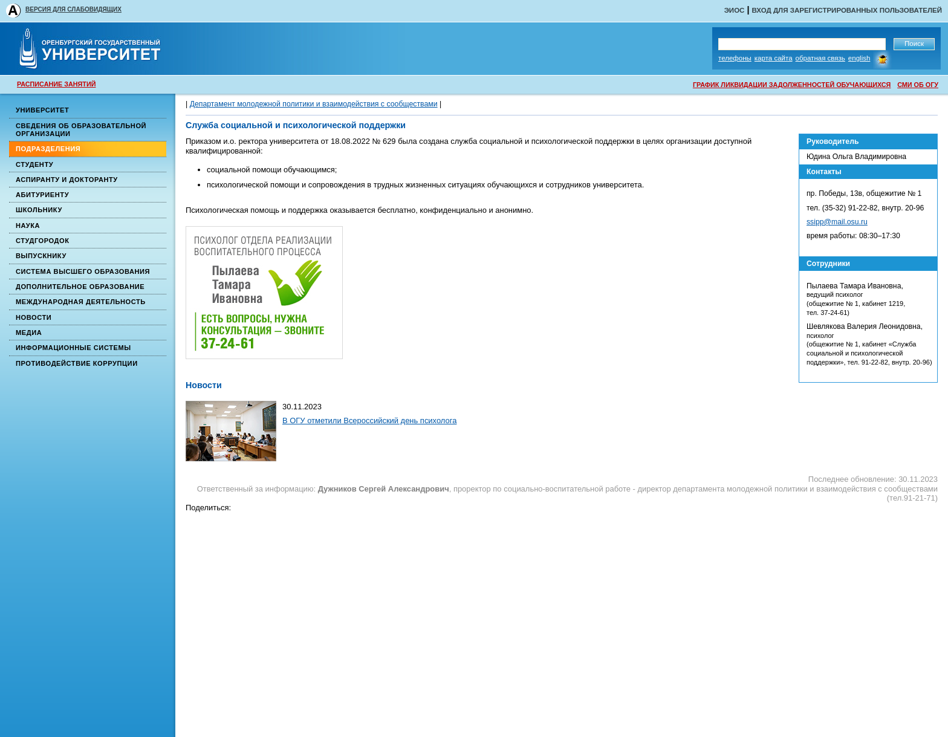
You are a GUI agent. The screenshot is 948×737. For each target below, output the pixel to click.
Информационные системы (73, 347)
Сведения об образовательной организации (81, 129)
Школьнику (39, 209)
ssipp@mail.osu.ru (837, 222)
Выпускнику (41, 255)
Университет (42, 110)
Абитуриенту (42, 194)
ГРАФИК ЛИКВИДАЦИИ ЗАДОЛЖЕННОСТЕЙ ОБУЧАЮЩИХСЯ (792, 84)
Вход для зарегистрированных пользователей (847, 10)
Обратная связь (820, 58)
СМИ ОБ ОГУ (917, 84)
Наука (28, 225)
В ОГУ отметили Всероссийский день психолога (369, 420)
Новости (33, 317)
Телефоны (735, 58)
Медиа (29, 332)
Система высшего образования (83, 271)
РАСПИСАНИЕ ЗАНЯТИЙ (56, 84)
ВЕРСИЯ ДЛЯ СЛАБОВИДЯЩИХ (73, 9)
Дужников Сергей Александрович (383, 488)
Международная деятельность (81, 301)
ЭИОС (734, 10)
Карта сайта (774, 58)
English (859, 58)
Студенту (34, 164)
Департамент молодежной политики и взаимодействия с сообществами (314, 104)
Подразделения (48, 148)
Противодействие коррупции (77, 363)
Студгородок (43, 240)
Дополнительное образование (80, 286)
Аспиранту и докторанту (67, 179)
